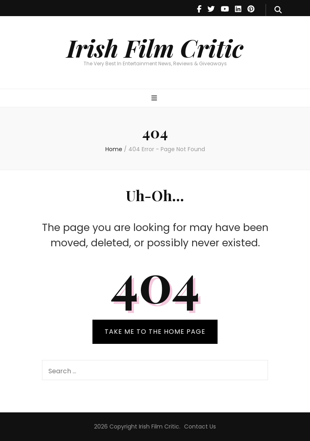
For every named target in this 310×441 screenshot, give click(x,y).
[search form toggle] (278, 10)
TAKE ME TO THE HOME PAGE (155, 331)
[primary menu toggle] (155, 98)
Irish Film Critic (155, 47)
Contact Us (200, 426)
